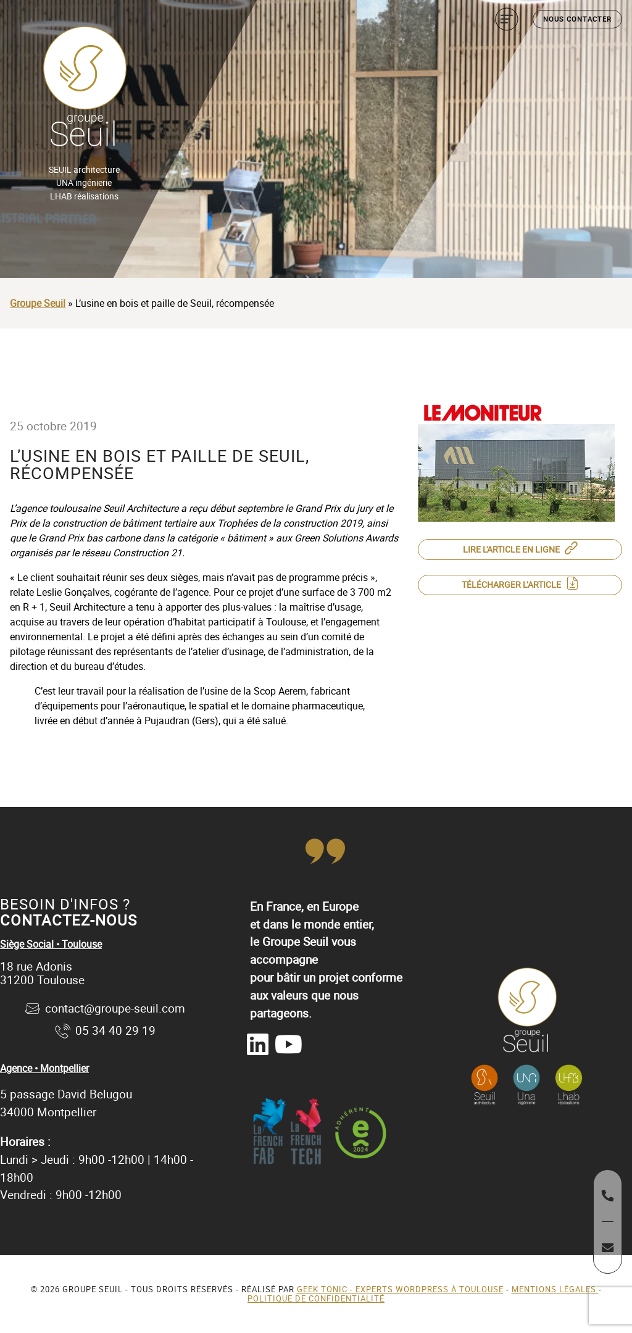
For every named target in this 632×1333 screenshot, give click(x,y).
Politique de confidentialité (316, 1298)
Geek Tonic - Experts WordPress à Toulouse (400, 1289)
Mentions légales (555, 1289)
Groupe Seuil (37, 303)
